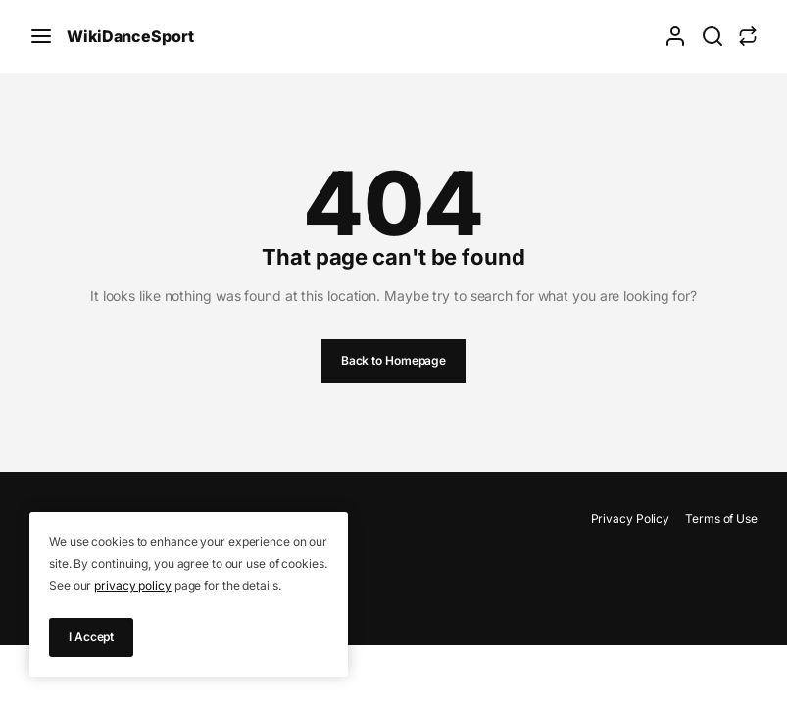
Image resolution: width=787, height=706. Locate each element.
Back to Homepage (393, 360)
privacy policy (133, 586)
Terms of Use (721, 518)
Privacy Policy (630, 518)
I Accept (91, 637)
